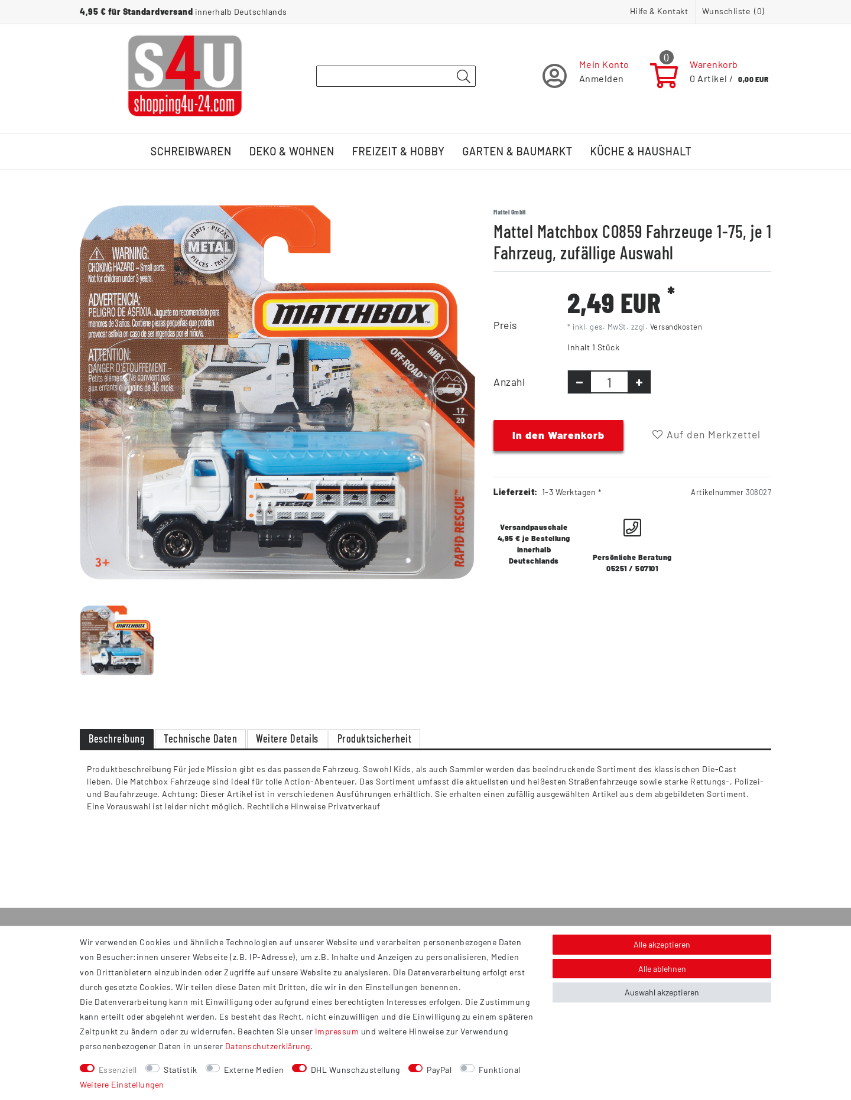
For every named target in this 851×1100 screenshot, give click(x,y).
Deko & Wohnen (291, 151)
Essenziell (118, 1070)
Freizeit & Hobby (398, 151)
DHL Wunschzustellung (355, 1070)
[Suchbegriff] (396, 76)
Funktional (500, 1070)
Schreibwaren (191, 151)
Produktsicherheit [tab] (374, 738)
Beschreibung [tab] (117, 738)
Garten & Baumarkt (517, 151)
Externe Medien (254, 1070)
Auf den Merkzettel (706, 434)
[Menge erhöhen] (639, 382)
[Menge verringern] (579, 382)
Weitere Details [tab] (287, 738)
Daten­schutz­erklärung (267, 1046)
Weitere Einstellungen (122, 1084)
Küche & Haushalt (641, 151)
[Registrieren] (586, 76)
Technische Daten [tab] (200, 738)
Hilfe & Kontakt (659, 11)
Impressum (337, 1031)
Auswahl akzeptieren (662, 992)
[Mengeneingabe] (609, 381)
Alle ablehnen (662, 969)
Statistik (180, 1070)
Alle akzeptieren (662, 944)
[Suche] (463, 76)
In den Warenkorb (558, 434)
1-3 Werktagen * (572, 492)
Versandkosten (676, 326)
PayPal (439, 1070)
